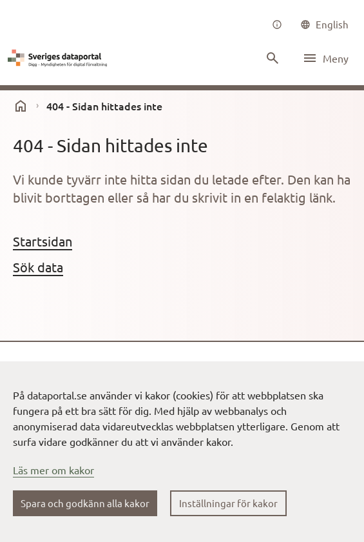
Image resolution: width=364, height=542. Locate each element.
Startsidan (42, 241)
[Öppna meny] (325, 58)
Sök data (38, 267)
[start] (20, 106)
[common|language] (324, 24)
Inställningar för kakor (228, 503)
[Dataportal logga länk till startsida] (59, 58)
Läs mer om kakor (53, 469)
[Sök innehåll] (272, 58)
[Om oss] (277, 24)
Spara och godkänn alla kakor (85, 503)
